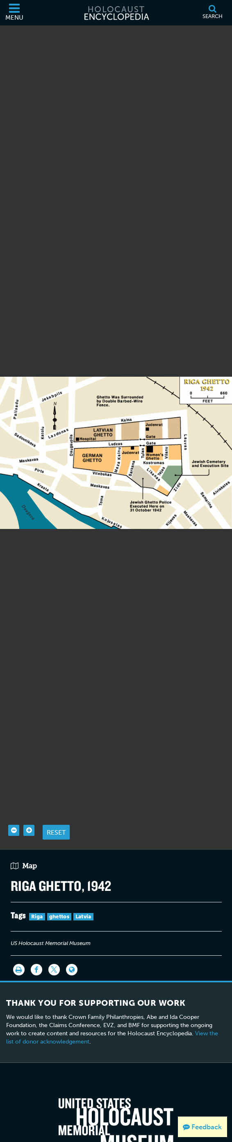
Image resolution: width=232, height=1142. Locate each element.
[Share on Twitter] (54, 954)
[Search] (212, 12)
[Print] (19, 954)
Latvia (83, 901)
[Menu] (14, 12)
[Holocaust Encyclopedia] (116, 12)
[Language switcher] (71, 954)
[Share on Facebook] (36, 954)
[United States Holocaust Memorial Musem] (116, 1110)
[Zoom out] (13, 815)
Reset (56, 817)
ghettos (59, 901)
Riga (37, 901)
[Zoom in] (28, 815)
